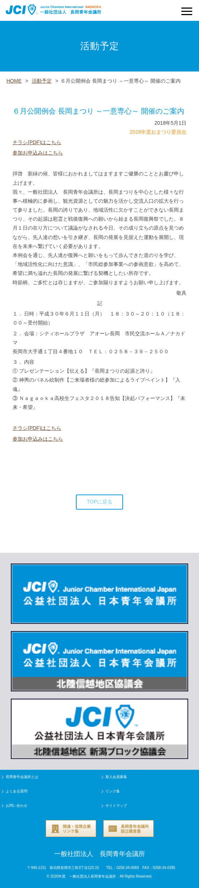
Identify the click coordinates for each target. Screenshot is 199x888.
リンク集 (112, 791)
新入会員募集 (116, 777)
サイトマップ (116, 806)
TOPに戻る (99, 502)
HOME (14, 81)
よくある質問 (16, 791)
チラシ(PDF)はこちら (37, 142)
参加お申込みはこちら (38, 153)
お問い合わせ (16, 806)
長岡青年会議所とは (22, 777)
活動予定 (42, 81)
